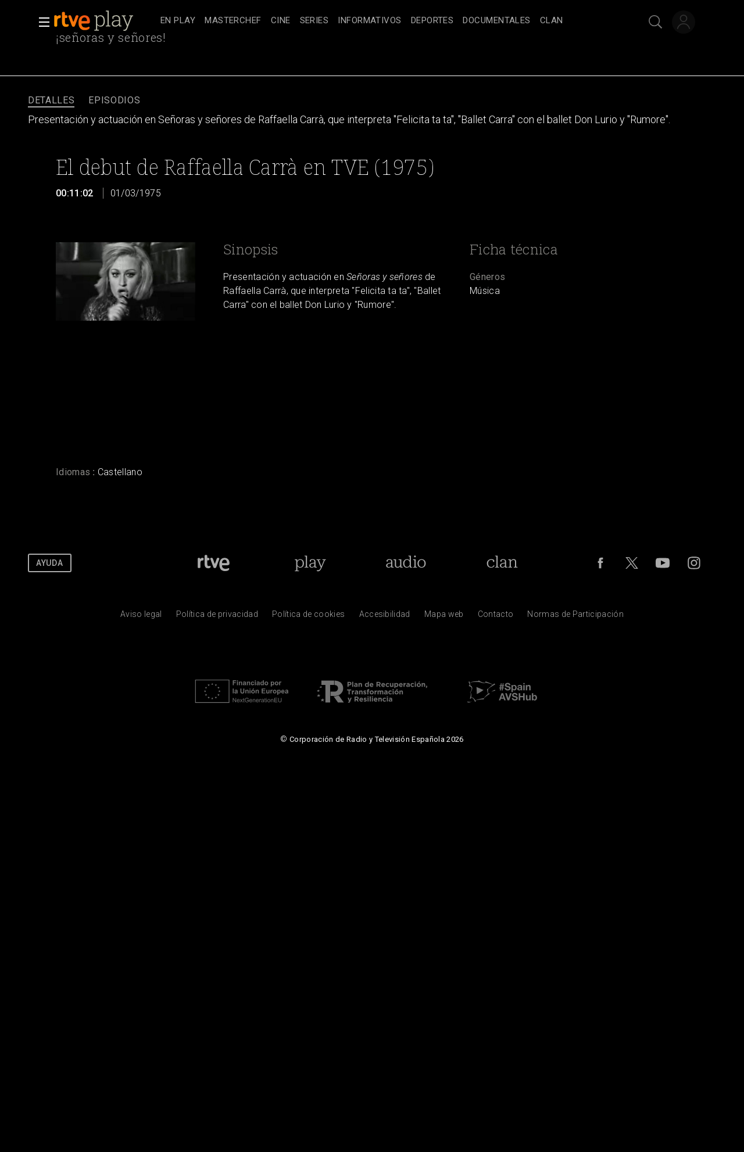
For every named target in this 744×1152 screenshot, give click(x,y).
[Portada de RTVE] (214, 563)
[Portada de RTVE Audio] (406, 563)
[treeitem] (177, 21)
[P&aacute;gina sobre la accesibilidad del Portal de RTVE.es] (384, 617)
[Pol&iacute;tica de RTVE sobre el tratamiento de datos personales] (217, 617)
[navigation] (385, 21)
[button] (40, 22)
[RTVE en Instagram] (694, 563)
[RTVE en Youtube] (662, 563)
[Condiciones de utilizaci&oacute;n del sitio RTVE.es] (141, 617)
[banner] (104, 21)
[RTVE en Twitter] (632, 563)
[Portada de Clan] (502, 563)
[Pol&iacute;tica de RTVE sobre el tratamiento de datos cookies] (308, 617)
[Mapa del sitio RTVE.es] (444, 617)
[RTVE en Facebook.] (600, 563)
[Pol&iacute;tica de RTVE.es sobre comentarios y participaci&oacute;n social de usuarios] (575, 617)
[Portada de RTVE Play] (310, 563)
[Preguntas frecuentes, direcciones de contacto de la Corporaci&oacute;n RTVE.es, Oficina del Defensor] (496, 617)
